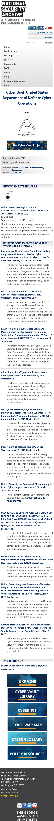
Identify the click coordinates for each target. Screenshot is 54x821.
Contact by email (10, 795)
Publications (10, 51)
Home (7, 47)
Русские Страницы (14, 80)
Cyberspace (17, 170)
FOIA (6, 68)
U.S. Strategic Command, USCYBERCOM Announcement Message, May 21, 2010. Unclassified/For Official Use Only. (21, 294)
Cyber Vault (17, 172)
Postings (8, 55)
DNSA (7, 72)
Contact (48, 37)
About (7, 85)
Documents (10, 63)
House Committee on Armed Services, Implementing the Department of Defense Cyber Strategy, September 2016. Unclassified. (27, 559)
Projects (8, 59)
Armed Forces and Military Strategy (28, 167)
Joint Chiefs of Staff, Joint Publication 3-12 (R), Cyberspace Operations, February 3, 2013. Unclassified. (25, 375)
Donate (48, 27)
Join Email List (45, 32)
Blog (6, 76)
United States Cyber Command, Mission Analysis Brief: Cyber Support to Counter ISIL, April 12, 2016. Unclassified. (26, 487)
